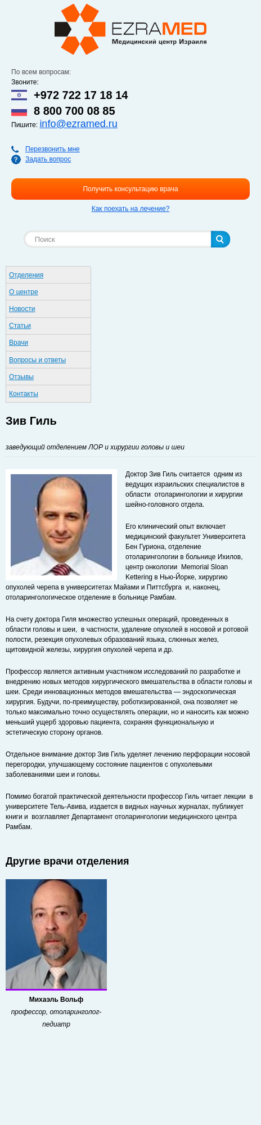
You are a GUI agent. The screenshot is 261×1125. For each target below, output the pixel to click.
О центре (23, 292)
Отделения (26, 275)
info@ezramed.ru (78, 123)
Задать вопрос (48, 159)
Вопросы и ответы (37, 360)
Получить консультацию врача (130, 189)
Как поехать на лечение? (131, 209)
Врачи (18, 342)
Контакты (23, 394)
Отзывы (21, 377)
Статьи (20, 326)
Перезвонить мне (52, 149)
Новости (22, 309)
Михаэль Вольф (56, 1000)
